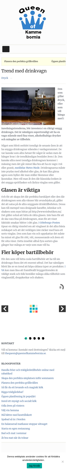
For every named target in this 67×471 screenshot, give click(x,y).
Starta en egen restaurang (15, 428)
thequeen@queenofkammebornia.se (25, 353)
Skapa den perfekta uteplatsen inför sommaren (27, 378)
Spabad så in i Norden (13, 419)
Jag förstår (34, 465)
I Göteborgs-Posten (49, 222)
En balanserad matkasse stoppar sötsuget (24, 424)
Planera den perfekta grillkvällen (21, 61)
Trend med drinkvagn (24, 71)
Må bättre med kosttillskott (16, 414)
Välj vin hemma (10, 410)
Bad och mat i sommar (14, 433)
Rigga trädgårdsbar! (12, 392)
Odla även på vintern (12, 405)
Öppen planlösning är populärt (18, 396)
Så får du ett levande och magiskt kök (22, 387)
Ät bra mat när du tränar (14, 437)
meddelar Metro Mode (27, 167)
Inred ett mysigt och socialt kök (19, 401)
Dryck (4, 78)
